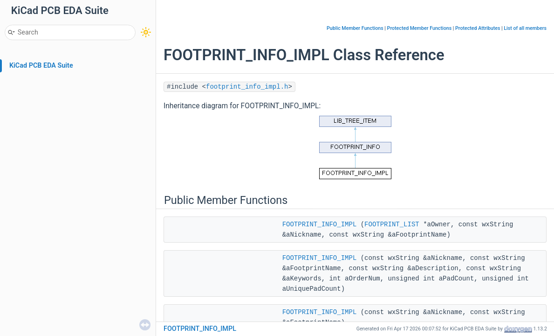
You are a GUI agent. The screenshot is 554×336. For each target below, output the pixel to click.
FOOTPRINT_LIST (391, 224)
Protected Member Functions (419, 28)
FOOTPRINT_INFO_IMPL (319, 224)
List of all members (525, 28)
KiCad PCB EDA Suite (41, 66)
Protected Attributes (477, 28)
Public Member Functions (355, 28)
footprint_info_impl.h (247, 87)
